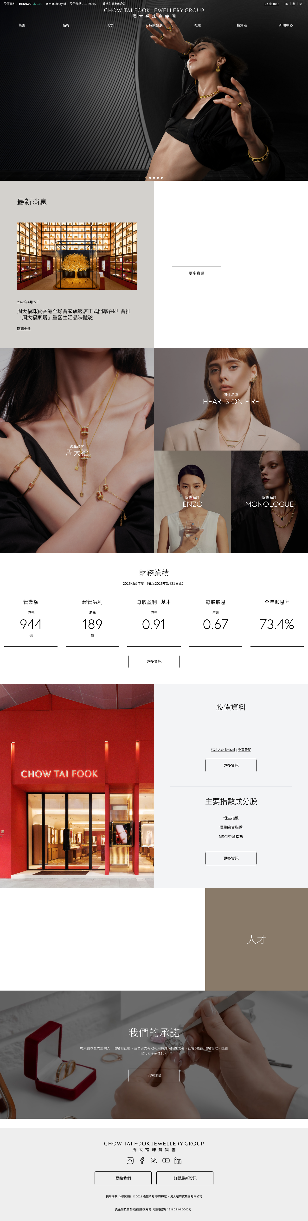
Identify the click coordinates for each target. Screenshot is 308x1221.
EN (286, 3)
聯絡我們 (123, 1178)
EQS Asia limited (223, 750)
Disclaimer (271, 3)
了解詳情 (154, 1075)
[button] (146, 178)
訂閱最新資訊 (185, 1178)
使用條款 (111, 1196)
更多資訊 (196, 273)
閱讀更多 (24, 328)
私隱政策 (125, 1196)
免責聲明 (244, 750)
